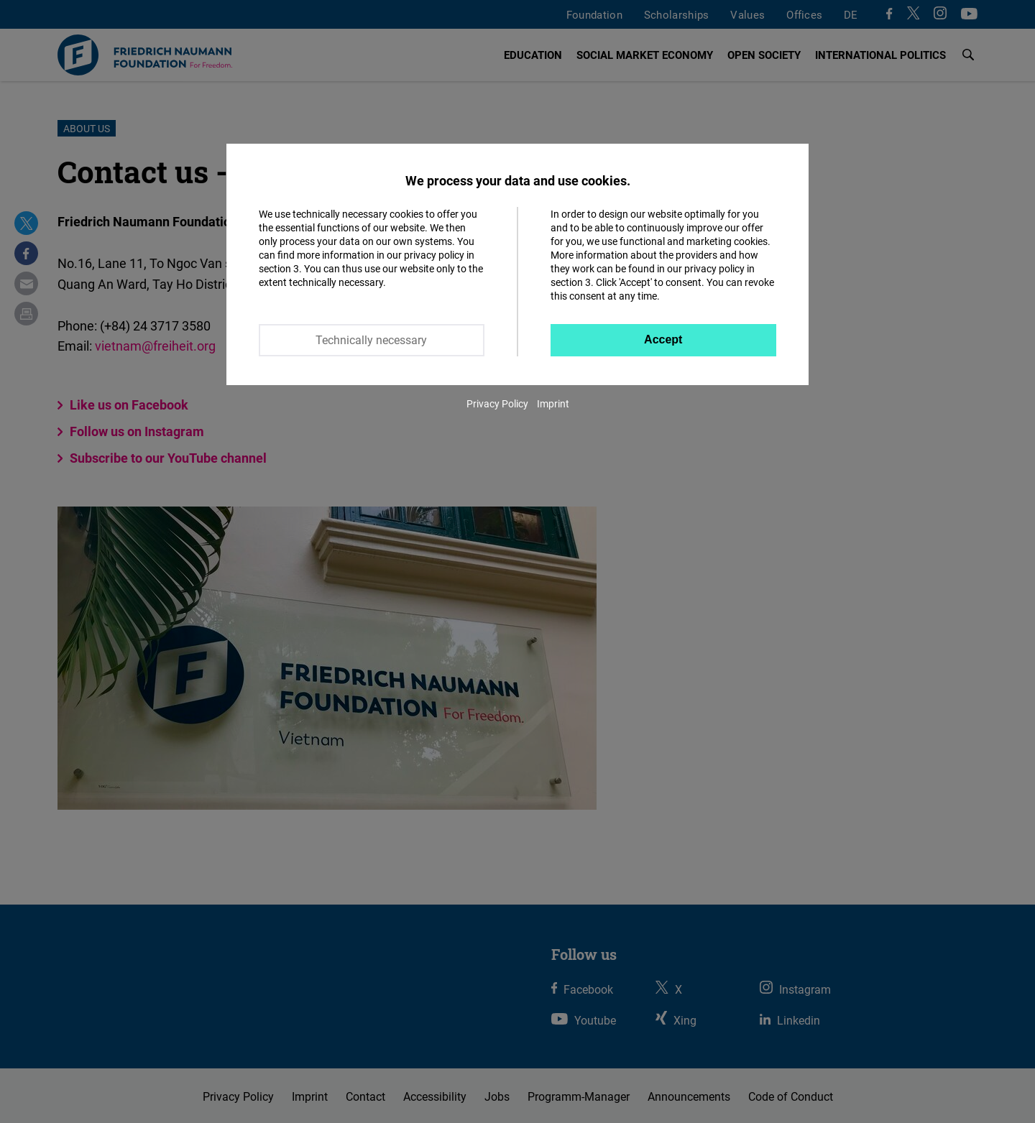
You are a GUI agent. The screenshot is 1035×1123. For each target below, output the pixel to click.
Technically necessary (371, 340)
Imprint (553, 403)
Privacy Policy (497, 403)
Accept (663, 339)
